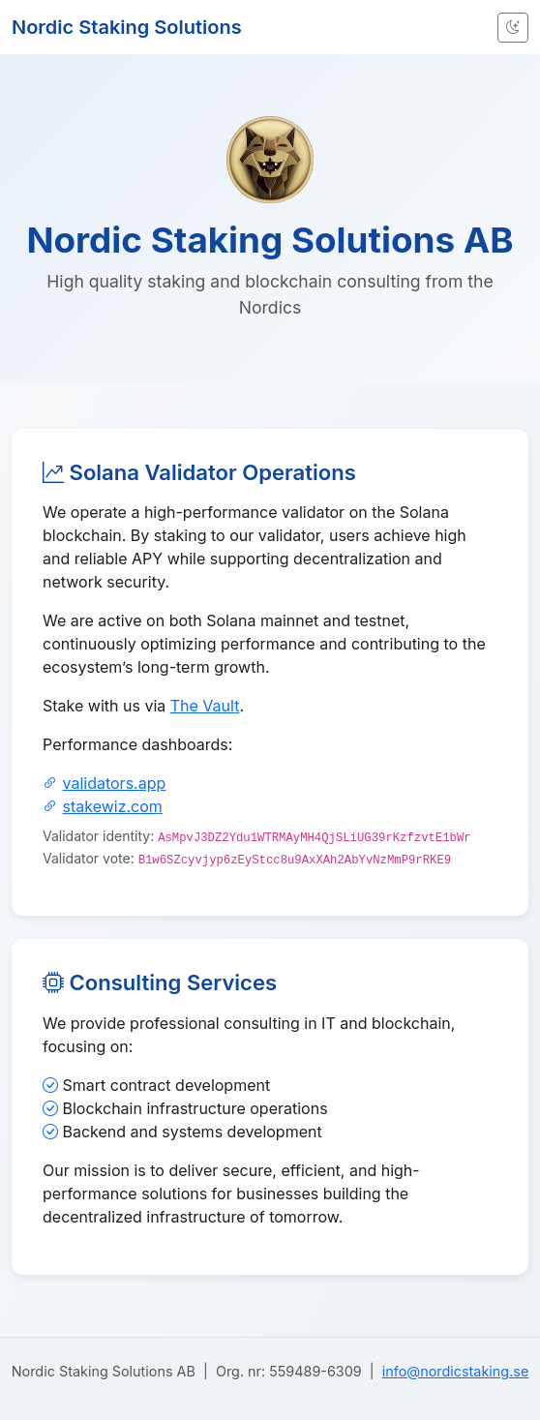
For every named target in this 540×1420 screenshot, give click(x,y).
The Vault (205, 705)
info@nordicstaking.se (455, 1371)
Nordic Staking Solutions (127, 27)
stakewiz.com (113, 806)
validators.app (114, 783)
